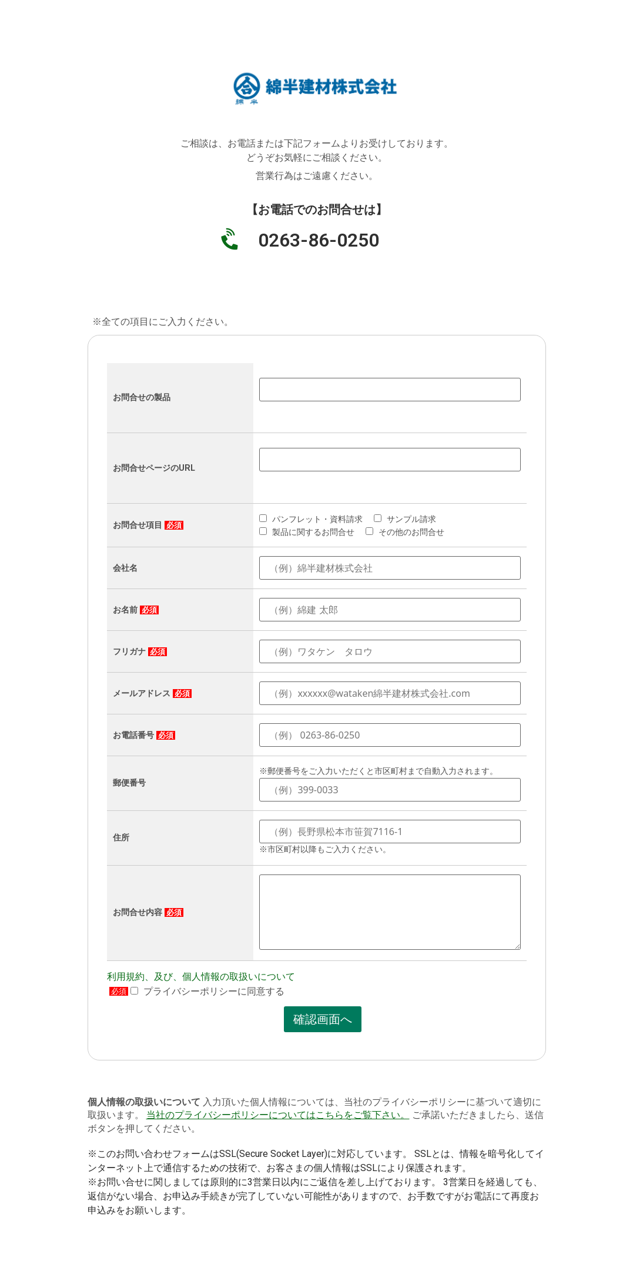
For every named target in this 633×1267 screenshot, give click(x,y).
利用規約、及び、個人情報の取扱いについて (201, 976)
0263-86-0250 (318, 240)
